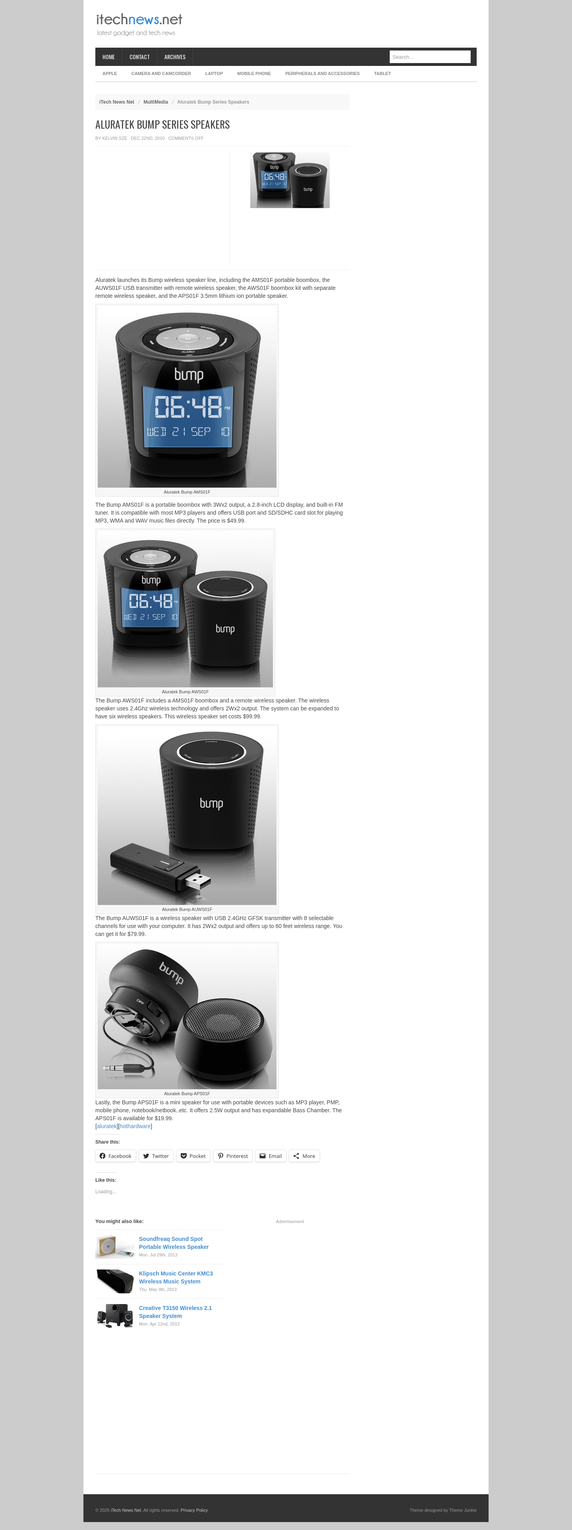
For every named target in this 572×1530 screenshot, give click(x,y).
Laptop (214, 73)
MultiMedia (155, 102)
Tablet (382, 73)
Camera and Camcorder (161, 73)
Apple (109, 73)
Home (108, 56)
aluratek (107, 1126)
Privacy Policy (194, 1510)
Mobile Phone (254, 73)
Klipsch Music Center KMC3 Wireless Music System (176, 1277)
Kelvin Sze (115, 138)
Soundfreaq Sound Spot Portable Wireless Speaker (174, 1243)
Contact (139, 56)
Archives (175, 56)
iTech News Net (116, 102)
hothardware (135, 1126)
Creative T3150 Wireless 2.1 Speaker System (175, 1312)
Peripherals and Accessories (322, 73)
